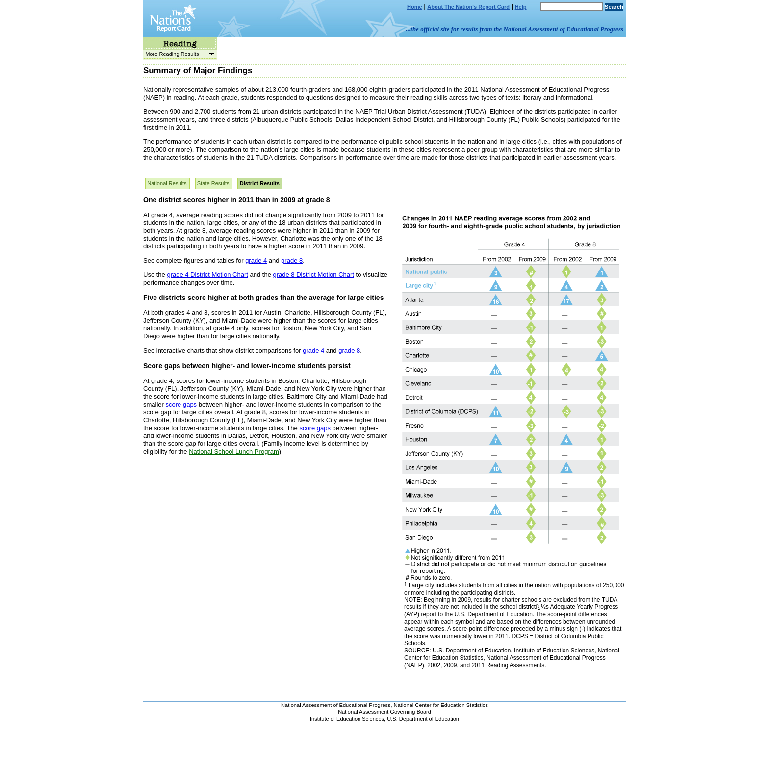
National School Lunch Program (234, 451)
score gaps (181, 404)
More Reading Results (178, 54)
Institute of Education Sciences (347, 719)
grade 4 (256, 260)
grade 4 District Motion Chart (207, 274)
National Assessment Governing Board (384, 712)
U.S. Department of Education (423, 719)
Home (414, 7)
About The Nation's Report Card (468, 7)
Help (521, 7)
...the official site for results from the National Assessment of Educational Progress (514, 29)
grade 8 (292, 260)
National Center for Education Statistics (441, 705)
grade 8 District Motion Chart (313, 274)
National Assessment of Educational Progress (336, 705)
